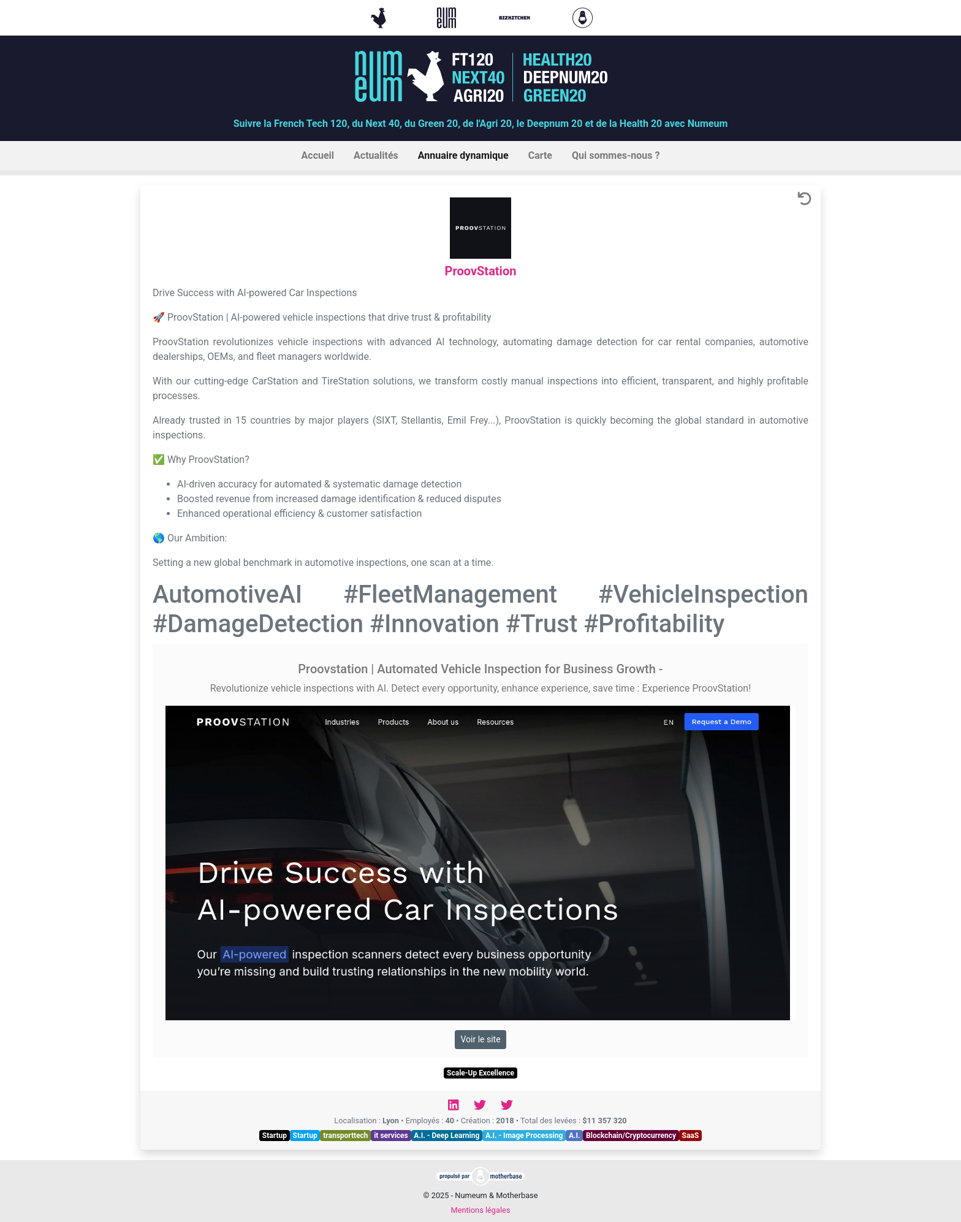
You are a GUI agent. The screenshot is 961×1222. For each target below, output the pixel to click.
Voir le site (480, 1039)
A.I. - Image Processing (524, 1135)
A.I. (574, 1135)
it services (391, 1135)
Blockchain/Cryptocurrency (631, 1135)
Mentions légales (480, 1210)
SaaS (690, 1135)
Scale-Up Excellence (480, 1073)
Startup (274, 1135)
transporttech (345, 1135)
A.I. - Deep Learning (446, 1135)
